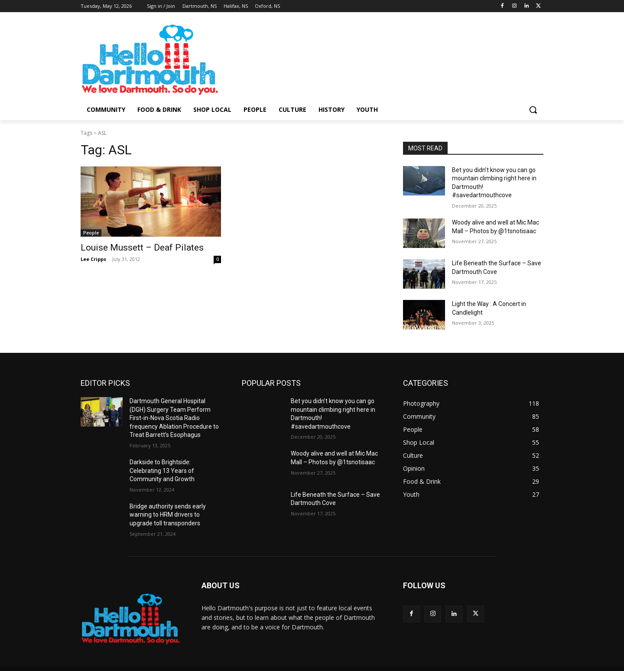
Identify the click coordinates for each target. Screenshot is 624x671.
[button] (533, 109)
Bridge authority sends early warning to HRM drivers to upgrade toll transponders (168, 515)
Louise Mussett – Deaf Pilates (142, 247)
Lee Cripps (93, 259)
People (91, 233)
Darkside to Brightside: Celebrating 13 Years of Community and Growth (162, 470)
